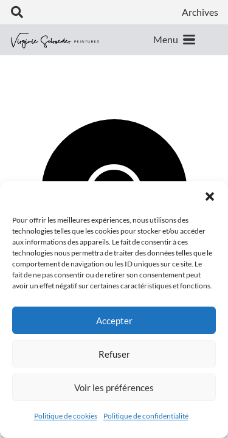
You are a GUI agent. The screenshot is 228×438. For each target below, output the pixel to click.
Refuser (114, 354)
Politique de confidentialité (145, 415)
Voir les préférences (114, 387)
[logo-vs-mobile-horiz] (55, 40)
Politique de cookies (65, 415)
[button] (210, 196)
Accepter (114, 320)
